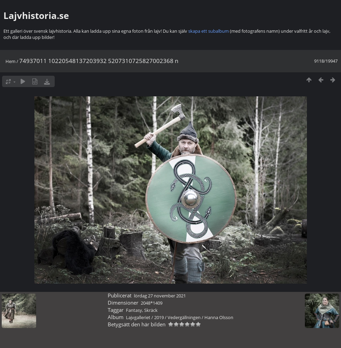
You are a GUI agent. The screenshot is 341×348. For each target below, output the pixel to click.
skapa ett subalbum (208, 31)
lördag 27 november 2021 (160, 296)
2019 (159, 317)
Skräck (151, 310)
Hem (10, 61)
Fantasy (134, 310)
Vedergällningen (184, 317)
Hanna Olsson (218, 317)
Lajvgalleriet (138, 317)
